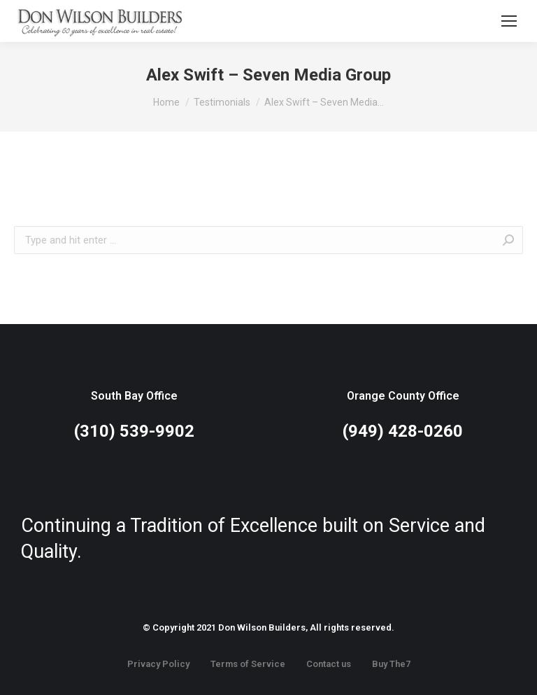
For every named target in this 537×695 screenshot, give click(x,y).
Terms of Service (247, 664)
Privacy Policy (158, 664)
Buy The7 (391, 664)
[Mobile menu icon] (509, 21)
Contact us (328, 664)
